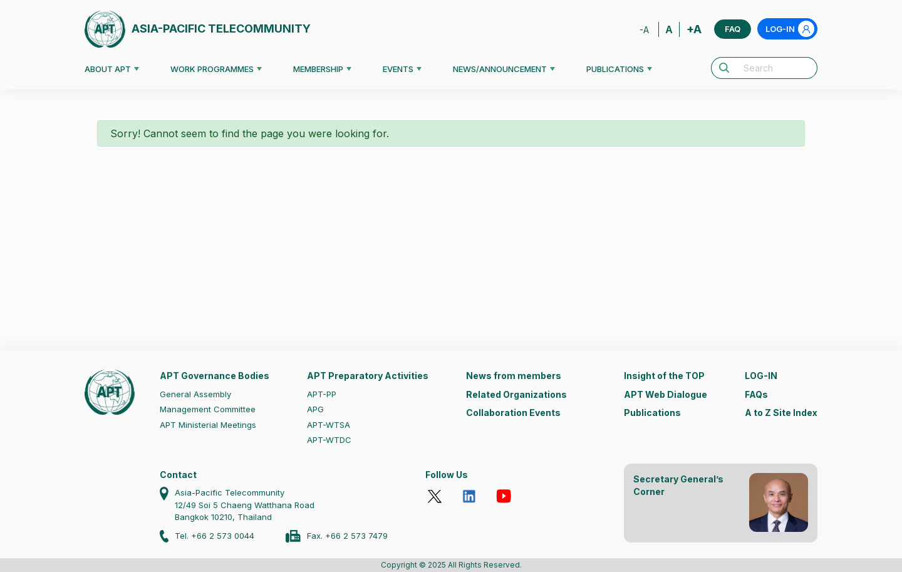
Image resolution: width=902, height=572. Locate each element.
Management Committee (208, 409)
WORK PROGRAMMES (212, 69)
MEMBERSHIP (318, 69)
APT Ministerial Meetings (208, 425)
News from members (513, 375)
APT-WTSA (328, 425)
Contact (178, 474)
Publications (652, 412)
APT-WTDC (329, 440)
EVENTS (398, 69)
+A (694, 29)
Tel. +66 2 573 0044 (214, 536)
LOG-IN (789, 29)
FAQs (756, 394)
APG (315, 409)
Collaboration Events (513, 412)
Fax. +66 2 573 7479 (347, 536)
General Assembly (195, 394)
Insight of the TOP (664, 375)
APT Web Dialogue (665, 394)
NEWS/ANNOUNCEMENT (500, 69)
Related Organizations (516, 394)
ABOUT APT (108, 69)
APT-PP (321, 394)
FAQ (732, 29)
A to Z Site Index (781, 412)
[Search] (776, 68)
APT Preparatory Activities (367, 375)
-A (644, 29)
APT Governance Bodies (214, 375)
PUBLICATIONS (615, 69)
